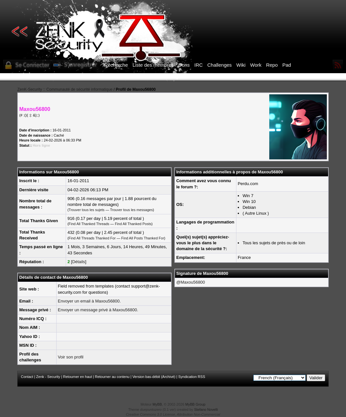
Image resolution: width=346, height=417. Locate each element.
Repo (272, 65)
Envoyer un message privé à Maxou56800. (98, 309)
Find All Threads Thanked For (92, 238)
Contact (27, 377)
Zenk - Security (48, 377)
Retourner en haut (77, 377)
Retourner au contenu (112, 377)
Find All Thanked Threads (89, 224)
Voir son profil (71, 357)
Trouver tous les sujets (86, 210)
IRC (198, 65)
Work (255, 65)
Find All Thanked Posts (133, 224)
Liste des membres (153, 65)
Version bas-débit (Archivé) (153, 377)
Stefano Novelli (206, 409)
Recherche (116, 65)
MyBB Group (195, 404)
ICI (285, 77)
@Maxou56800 (190, 282)
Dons (184, 65)
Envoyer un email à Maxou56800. (89, 301)
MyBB (157, 404)
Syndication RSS (191, 377)
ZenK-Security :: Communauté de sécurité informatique (65, 89)
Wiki (241, 65)
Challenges (219, 65)
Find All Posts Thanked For (142, 238)
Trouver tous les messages (131, 210)
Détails (78, 261)
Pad (286, 65)
